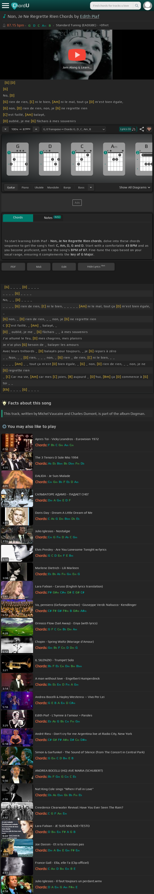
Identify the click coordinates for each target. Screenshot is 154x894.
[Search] (136, 6)
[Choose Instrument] (91, 187)
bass (81, 187)
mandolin (53, 187)
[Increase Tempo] (36, 129)
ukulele (39, 187)
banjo (67, 187)
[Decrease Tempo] (5, 129)
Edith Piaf (89, 16)
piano (25, 187)
